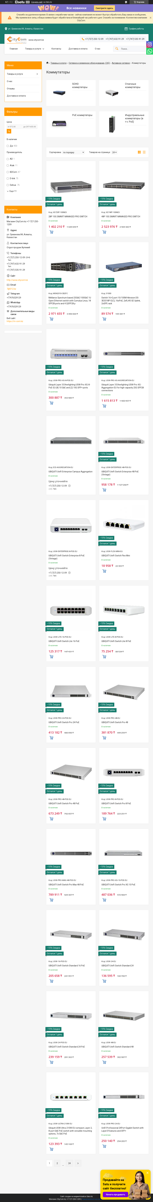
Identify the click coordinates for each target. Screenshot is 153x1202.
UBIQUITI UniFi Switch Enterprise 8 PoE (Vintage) (67, 557)
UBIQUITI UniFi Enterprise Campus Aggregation (70, 471)
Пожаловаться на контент (93, 1199)
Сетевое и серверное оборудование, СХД (89, 63)
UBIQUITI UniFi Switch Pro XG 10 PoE (118, 884)
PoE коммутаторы (82, 115)
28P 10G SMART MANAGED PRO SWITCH (68, 216)
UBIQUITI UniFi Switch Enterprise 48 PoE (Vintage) (120, 473)
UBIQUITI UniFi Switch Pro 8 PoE (116, 803)
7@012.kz (11, 289)
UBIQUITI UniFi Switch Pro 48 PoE (64, 803)
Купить (51, 231)
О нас (97, 49)
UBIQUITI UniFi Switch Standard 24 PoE (67, 1047)
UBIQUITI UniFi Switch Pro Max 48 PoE (66, 884)
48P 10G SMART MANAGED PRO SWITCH (120, 216)
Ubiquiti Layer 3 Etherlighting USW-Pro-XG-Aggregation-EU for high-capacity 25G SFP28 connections (122, 387)
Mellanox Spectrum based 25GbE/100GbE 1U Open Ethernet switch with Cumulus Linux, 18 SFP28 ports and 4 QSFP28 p (70, 300)
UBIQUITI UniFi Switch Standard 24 (117, 965)
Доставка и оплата (78, 49)
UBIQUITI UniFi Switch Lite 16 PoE (64, 641)
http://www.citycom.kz (17, 280)
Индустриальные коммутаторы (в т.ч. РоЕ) (134, 118)
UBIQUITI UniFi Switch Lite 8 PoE (116, 641)
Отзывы (11, 88)
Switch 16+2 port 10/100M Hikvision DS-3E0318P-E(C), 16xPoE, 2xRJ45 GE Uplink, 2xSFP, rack (120, 300)
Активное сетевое (121, 63)
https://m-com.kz (15, 321)
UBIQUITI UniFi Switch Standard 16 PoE (67, 965)
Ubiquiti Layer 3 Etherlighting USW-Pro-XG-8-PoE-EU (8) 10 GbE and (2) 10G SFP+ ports (69, 386)
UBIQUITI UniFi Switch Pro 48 (114, 722)
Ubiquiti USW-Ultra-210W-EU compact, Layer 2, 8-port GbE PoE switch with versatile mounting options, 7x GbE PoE (70, 1131)
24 (69, 1163)
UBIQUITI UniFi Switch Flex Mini (115, 555)
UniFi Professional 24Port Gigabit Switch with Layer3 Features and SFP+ (122, 1129)
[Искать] (117, 48)
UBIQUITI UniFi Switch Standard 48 (117, 1047)
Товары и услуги (33, 49)
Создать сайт (37, 2)
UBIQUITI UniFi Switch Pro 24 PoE (64, 722)
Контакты (56, 49)
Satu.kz (90, 1196)
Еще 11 (13, 191)
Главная (14, 49)
